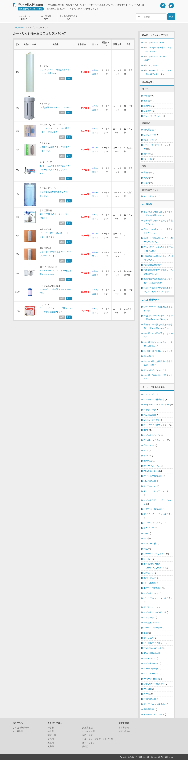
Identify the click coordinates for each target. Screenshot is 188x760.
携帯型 (147, 154)
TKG (146, 533)
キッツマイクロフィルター (156, 425)
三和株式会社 (150, 699)
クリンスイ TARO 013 (159, 42)
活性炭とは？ (150, 356)
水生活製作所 (150, 583)
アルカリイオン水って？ (155, 370)
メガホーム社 (150, 543)
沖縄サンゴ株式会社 (153, 679)
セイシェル (149, 638)
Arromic (147, 689)
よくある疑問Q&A (150, 299)
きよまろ (153, 65)
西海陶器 (148, 461)
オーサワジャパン (152, 466)
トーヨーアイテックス (154, 714)
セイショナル (150, 486)
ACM (146, 450)
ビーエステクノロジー (154, 643)
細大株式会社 (150, 481)
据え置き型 (149, 129)
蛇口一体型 (149, 140)
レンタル (148, 111)
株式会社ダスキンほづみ (155, 612)
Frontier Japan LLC (153, 648)
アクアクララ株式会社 (154, 684)
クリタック (149, 617)
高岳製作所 (149, 709)
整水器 (147, 100)
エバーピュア (150, 578)
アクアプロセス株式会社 (155, 704)
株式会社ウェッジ (152, 622)
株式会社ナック (151, 593)
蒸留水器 (148, 106)
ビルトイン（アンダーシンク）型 (97, 739)
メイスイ (148, 559)
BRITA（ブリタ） (152, 420)
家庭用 (147, 177)
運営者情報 (123, 727)
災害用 (147, 183)
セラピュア (149, 528)
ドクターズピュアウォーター (157, 491)
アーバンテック (151, 668)
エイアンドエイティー (154, 523)
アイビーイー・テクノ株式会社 (158, 514)
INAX (146, 430)
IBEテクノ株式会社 (153, 588)
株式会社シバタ (151, 663)
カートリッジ (150, 196)
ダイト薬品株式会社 (153, 476)
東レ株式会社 (150, 415)
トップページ (19, 27)
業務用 (147, 172)
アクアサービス (151, 673)
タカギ (147, 455)
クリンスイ (149, 394)
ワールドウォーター (153, 627)
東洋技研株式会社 (152, 653)
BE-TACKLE (149, 658)
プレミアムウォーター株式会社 (158, 598)
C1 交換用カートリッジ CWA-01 (55, 107)
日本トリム (149, 445)
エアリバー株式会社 (153, 509)
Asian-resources (151, 471)
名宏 (146, 633)
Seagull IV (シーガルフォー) (157, 404)
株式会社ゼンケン (152, 435)
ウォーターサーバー (153, 116)
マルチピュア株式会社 (154, 399)
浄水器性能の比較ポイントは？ (158, 351)
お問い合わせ (124, 731)
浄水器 (147, 95)
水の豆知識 (147, 204)
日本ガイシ (149, 573)
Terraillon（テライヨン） (155, 440)
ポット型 (148, 159)
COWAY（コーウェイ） (155, 554)
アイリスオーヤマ (152, 607)
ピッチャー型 (150, 135)
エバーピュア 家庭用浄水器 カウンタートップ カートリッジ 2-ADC (55, 170)
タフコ (147, 694)
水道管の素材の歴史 (153, 265)
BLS (146, 538)
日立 (146, 548)
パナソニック (150, 409)
